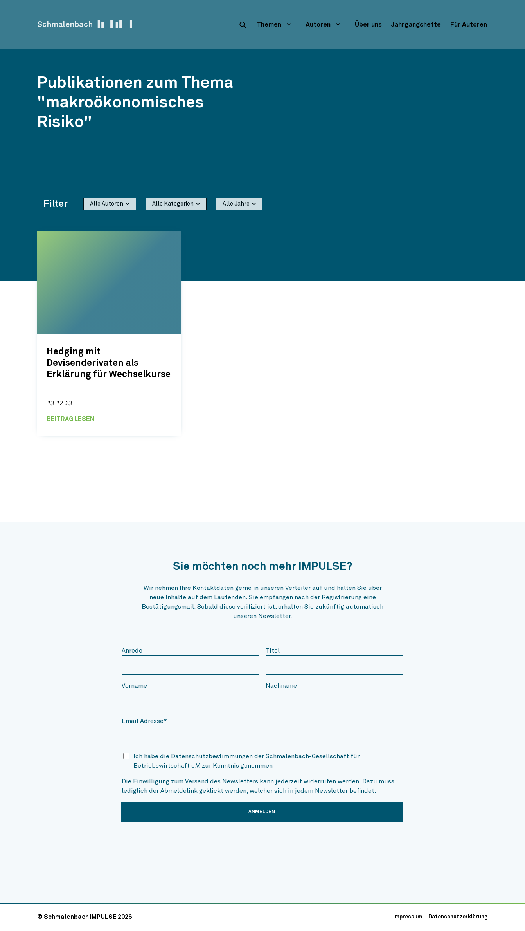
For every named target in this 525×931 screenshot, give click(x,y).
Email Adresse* (144, 721)
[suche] (242, 24)
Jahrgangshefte (416, 25)
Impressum (407, 917)
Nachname (281, 686)
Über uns (368, 25)
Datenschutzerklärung (458, 917)
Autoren (318, 25)
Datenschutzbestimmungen (212, 756)
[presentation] (181, 843)
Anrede (132, 650)
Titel (273, 650)
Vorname (134, 686)
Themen (269, 25)
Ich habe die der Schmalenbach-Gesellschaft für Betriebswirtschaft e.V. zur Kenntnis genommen (246, 761)
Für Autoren (468, 25)
